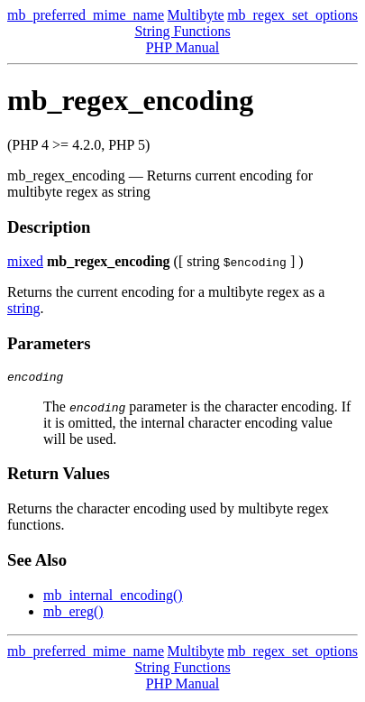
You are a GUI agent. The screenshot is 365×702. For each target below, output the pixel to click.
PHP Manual (183, 47)
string (23, 308)
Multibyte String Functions (182, 23)
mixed (25, 261)
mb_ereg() (73, 614)
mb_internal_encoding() (113, 597)
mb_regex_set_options (292, 15)
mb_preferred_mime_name (85, 15)
